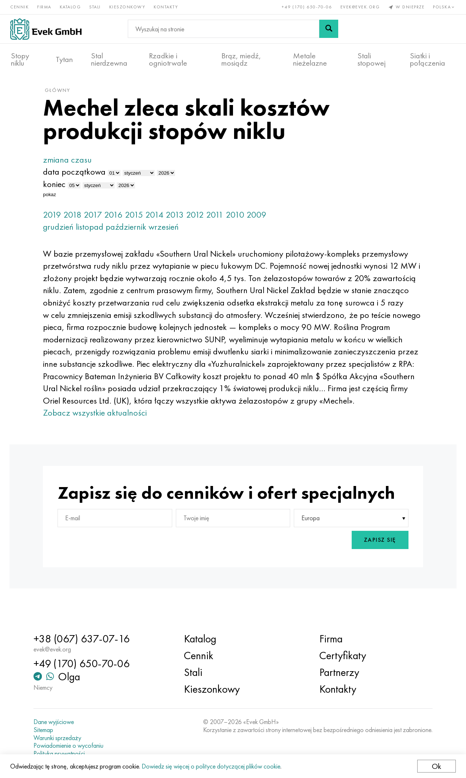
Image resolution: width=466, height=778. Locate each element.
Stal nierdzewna (109, 58)
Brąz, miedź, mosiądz (241, 58)
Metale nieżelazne (310, 58)
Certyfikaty (341, 655)
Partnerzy (338, 672)
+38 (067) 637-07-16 (86, 638)
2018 (78, 218)
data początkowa (80, 176)
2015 (140, 218)
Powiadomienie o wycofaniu (73, 746)
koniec (60, 188)
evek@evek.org (359, 6)
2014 (160, 218)
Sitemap (48, 730)
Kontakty (166, 6)
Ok (436, 766)
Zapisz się (374, 557)
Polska (444, 6)
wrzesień (169, 231)
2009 (262, 218)
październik (131, 231)
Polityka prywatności (63, 754)
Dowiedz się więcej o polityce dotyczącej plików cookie (211, 766)
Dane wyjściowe (58, 722)
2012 (201, 218)
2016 (119, 218)
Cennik (20, 6)
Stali (96, 6)
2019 (58, 218)
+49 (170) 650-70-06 (306, 6)
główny (63, 94)
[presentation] (305, 557)
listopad (95, 231)
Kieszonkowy (128, 6)
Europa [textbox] (309, 535)
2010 (241, 218)
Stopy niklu (20, 58)
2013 (180, 218)
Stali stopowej (372, 58)
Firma (45, 6)
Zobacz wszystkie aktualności (101, 429)
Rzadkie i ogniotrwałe (168, 58)
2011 (220, 218)
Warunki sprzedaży (62, 738)
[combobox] (347, 535)
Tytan (64, 58)
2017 (99, 218)
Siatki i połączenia (427, 58)
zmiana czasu (73, 164)
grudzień (64, 231)
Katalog (71, 6)
